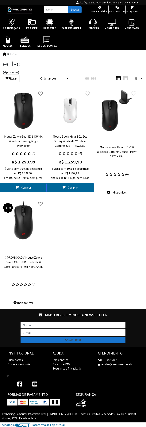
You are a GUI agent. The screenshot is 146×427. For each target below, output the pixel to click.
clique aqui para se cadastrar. (122, 2)
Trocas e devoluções (19, 364)
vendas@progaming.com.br (115, 364)
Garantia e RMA (62, 364)
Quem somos (15, 360)
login (99, 2)
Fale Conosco (60, 360)
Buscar (75, 9)
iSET (10, 376)
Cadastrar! (73, 340)
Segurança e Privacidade (67, 368)
